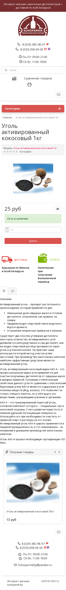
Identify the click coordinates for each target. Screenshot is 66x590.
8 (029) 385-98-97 (34, 44)
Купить (33, 241)
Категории (33, 108)
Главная (7, 117)
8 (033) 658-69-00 (32, 49)
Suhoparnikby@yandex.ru (35, 565)
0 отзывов (25, 151)
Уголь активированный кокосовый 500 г (30, 511)
